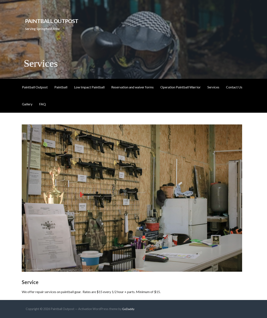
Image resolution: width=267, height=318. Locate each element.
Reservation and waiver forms (132, 87)
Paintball (60, 87)
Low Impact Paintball (89, 87)
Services (213, 87)
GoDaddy (128, 309)
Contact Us (234, 87)
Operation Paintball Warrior (180, 87)
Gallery (27, 104)
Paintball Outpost (51, 21)
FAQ (42, 104)
